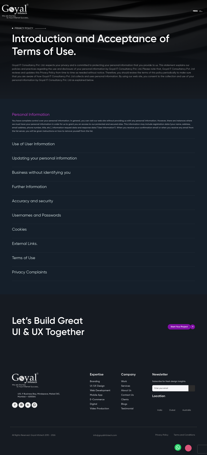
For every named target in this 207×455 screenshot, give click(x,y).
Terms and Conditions (184, 435)
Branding (95, 382)
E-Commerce (97, 400)
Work (124, 382)
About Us (126, 391)
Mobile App (96, 395)
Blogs (124, 404)
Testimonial (127, 409)
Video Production (99, 409)
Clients (125, 400)
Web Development (100, 391)
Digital (93, 404)
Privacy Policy (161, 435)
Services (125, 386)
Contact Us (127, 395)
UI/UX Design (97, 386)
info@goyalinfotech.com (103, 436)
